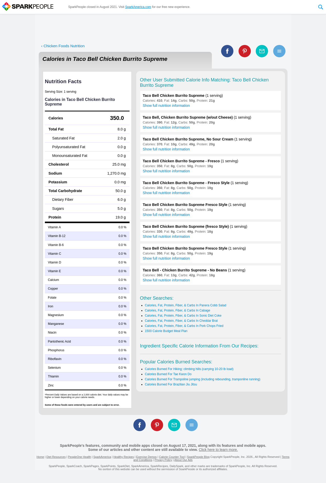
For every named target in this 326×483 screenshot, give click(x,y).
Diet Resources (56, 456)
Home (40, 456)
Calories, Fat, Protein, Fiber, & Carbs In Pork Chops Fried (184, 326)
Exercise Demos (146, 456)
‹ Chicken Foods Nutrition (63, 46)
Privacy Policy (163, 459)
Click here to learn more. (218, 450)
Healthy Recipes (123, 456)
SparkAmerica (102, 456)
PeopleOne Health (79, 456)
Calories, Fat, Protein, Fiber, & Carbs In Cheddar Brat (181, 321)
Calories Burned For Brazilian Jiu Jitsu (171, 384)
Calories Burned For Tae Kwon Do (168, 374)
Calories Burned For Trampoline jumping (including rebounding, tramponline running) (202, 379)
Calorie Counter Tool (172, 456)
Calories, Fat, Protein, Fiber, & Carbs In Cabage (177, 310)
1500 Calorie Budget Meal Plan (166, 331)
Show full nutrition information (166, 105)
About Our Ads (183, 459)
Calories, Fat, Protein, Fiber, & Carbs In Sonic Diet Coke (183, 315)
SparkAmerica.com (138, 7)
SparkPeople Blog (198, 456)
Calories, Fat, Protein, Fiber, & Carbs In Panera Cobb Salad (185, 305)
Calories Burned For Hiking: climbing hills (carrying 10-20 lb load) (189, 369)
